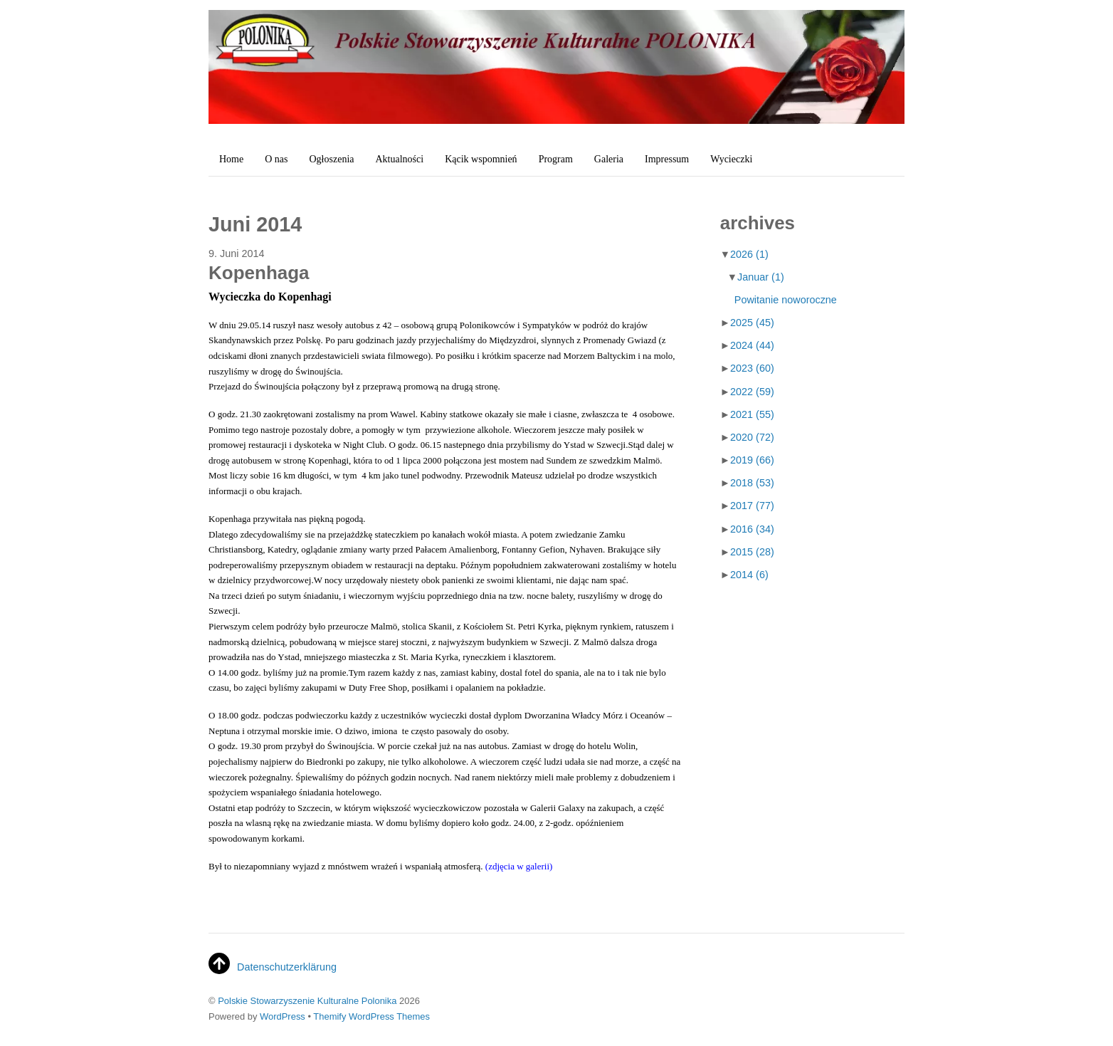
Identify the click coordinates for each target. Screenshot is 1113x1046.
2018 (752, 482)
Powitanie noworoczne (785, 299)
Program (556, 159)
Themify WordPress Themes (371, 1016)
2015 (752, 552)
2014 (749, 574)
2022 (752, 391)
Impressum (667, 159)
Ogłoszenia (332, 159)
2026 (749, 254)
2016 (752, 529)
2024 (752, 345)
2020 (752, 437)
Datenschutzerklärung (287, 967)
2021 (752, 414)
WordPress (282, 1016)
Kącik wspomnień (481, 159)
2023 (752, 368)
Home (231, 159)
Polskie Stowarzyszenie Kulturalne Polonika (307, 1000)
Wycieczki (731, 159)
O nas (276, 159)
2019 (752, 460)
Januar (760, 277)
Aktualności (399, 159)
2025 (752, 322)
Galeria (608, 159)
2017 (752, 505)
